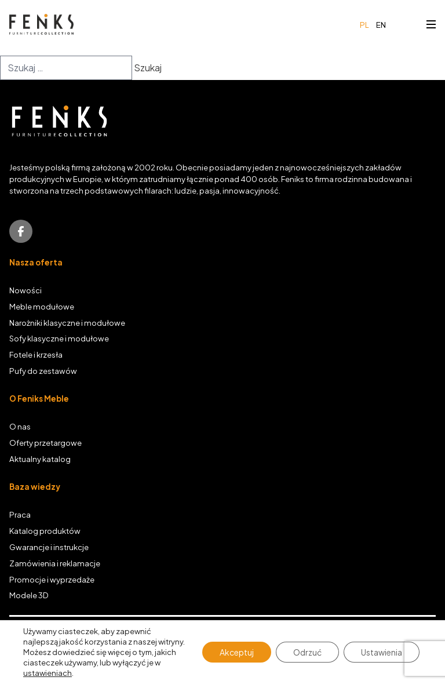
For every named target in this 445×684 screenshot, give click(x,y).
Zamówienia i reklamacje (54, 563)
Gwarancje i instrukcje (49, 547)
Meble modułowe (41, 306)
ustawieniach (47, 673)
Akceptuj (237, 652)
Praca (20, 514)
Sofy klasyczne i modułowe (59, 338)
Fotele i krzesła (36, 354)
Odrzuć (307, 652)
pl (364, 25)
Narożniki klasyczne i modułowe (67, 323)
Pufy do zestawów (43, 371)
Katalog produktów (45, 531)
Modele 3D (29, 595)
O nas (20, 426)
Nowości (25, 290)
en (381, 25)
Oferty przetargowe (45, 442)
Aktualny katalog (40, 459)
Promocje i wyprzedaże (51, 579)
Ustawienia (381, 652)
